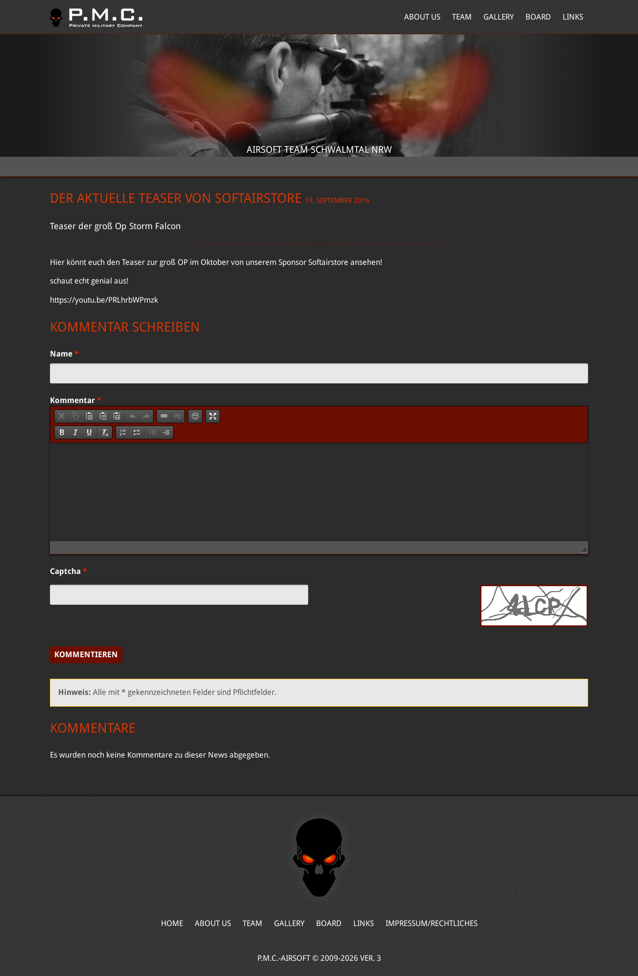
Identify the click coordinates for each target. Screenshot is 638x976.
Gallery (498, 17)
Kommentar (75, 400)
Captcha (68, 571)
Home (96, 17)
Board (538, 17)
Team (462, 17)
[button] (61, 416)
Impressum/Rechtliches (432, 923)
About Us (422, 17)
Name (64, 353)
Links (573, 17)
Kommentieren (86, 654)
